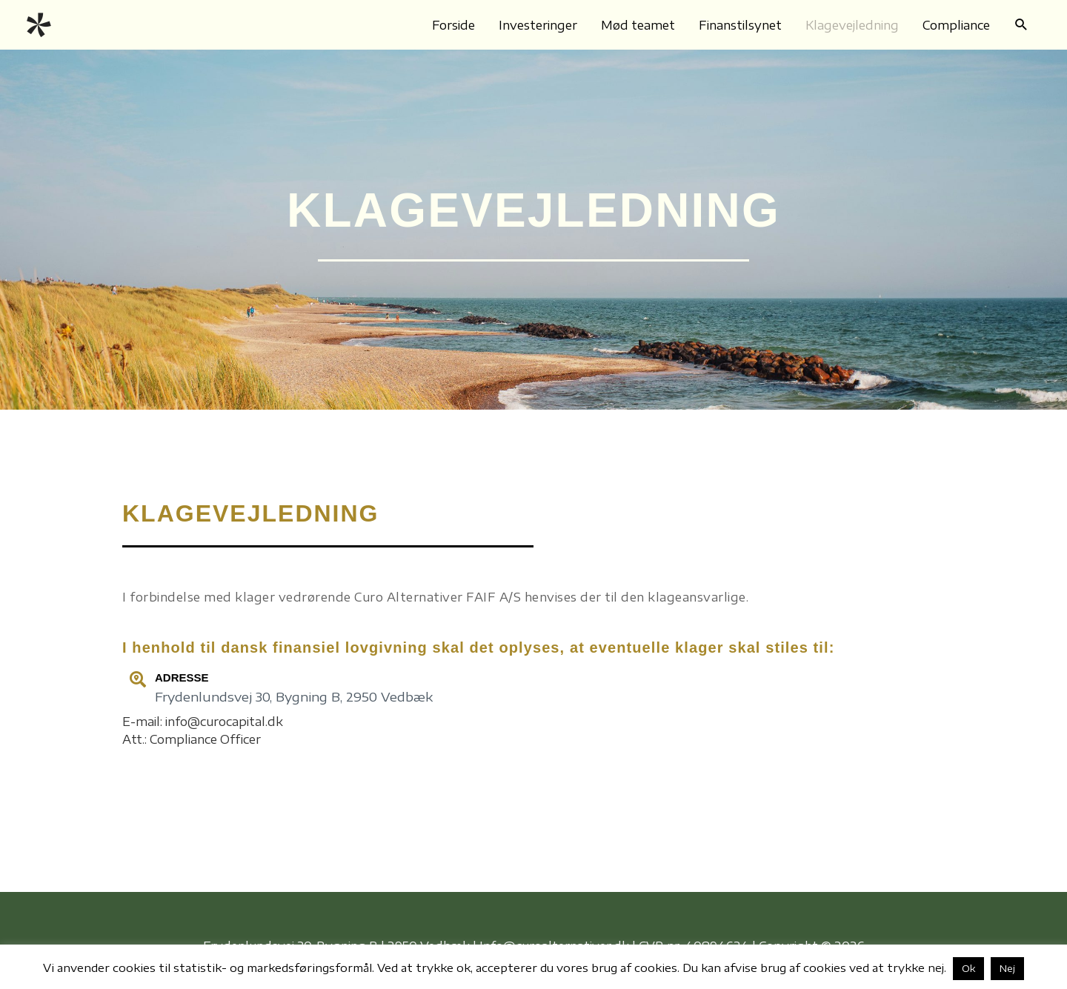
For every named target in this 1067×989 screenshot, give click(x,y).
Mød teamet (638, 25)
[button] (1021, 25)
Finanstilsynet (740, 25)
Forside (453, 25)
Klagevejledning (852, 25)
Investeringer (538, 25)
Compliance (956, 25)
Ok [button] (968, 968)
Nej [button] (1007, 968)
